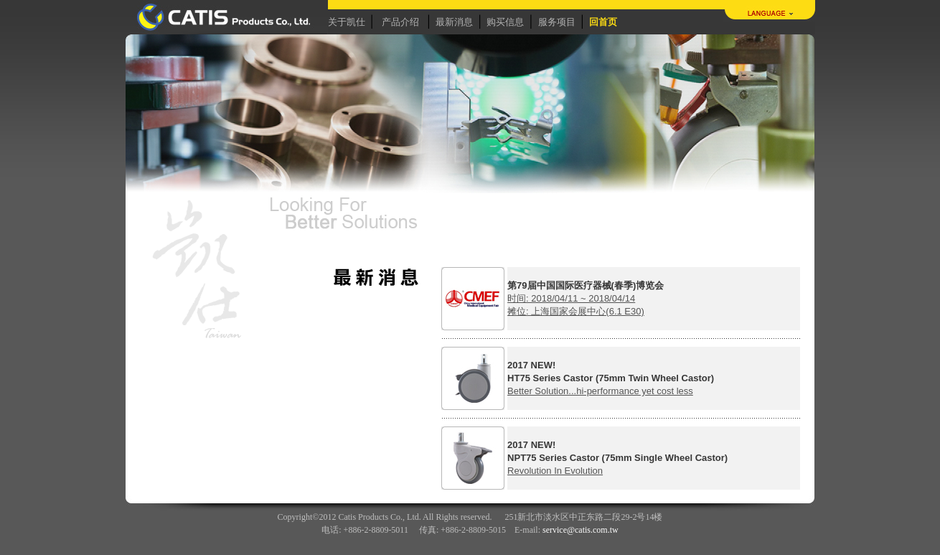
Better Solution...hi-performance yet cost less (600, 391)
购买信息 (505, 22)
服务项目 (556, 22)
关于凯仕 (346, 22)
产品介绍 (400, 22)
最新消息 (454, 22)
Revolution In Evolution (555, 470)
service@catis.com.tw (580, 530)
